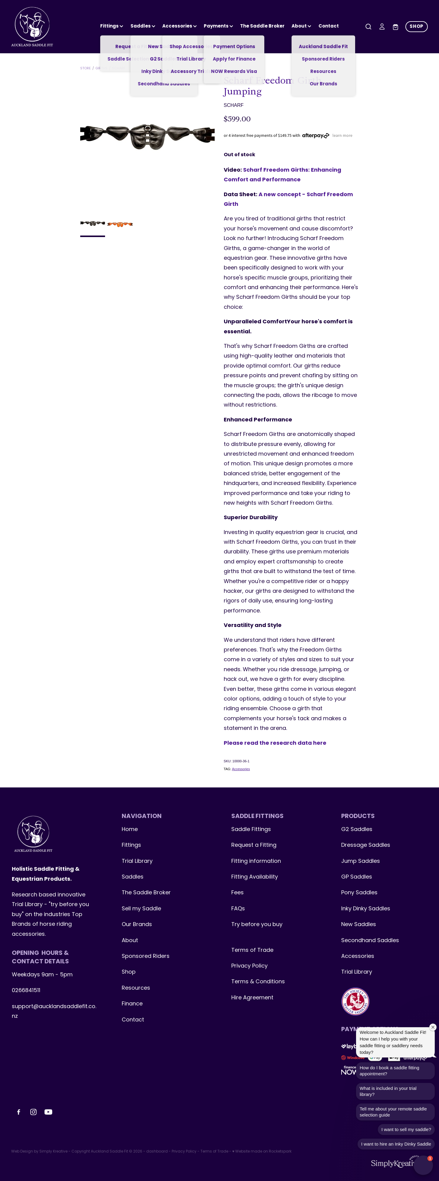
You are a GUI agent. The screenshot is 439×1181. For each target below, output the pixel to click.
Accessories (241, 769)
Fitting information (256, 861)
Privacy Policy (249, 966)
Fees (237, 893)
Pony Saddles (359, 893)
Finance (132, 1004)
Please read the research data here (275, 743)
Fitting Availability (254, 877)
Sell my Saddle (141, 909)
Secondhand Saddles (370, 940)
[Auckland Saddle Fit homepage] (52, 26)
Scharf (118, 68)
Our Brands (137, 924)
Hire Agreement (252, 998)
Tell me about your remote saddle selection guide (393, 1111)
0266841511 (26, 990)
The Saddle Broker (262, 26)
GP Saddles (356, 877)
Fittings (111, 26)
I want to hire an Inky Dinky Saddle (396, 1143)
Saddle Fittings (251, 829)
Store (85, 68)
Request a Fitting (253, 845)
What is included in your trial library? (388, 1091)
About (301, 26)
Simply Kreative (53, 1152)
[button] (423, 1165)
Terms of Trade (252, 950)
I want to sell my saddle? (406, 1129)
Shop (129, 972)
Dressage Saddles (365, 845)
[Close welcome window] (433, 1027)
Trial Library (137, 861)
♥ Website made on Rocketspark (262, 1152)
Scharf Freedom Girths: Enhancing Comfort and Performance (282, 175)
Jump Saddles (360, 861)
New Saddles (358, 924)
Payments (218, 26)
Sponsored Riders (146, 956)
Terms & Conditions (258, 982)
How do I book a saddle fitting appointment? (389, 1070)
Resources (136, 988)
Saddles (142, 26)
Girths (101, 68)
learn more (342, 135)
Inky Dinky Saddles (365, 909)
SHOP (416, 27)
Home (130, 829)
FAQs (238, 909)
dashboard (157, 1152)
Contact (329, 26)
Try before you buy (256, 924)
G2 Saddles (357, 829)
